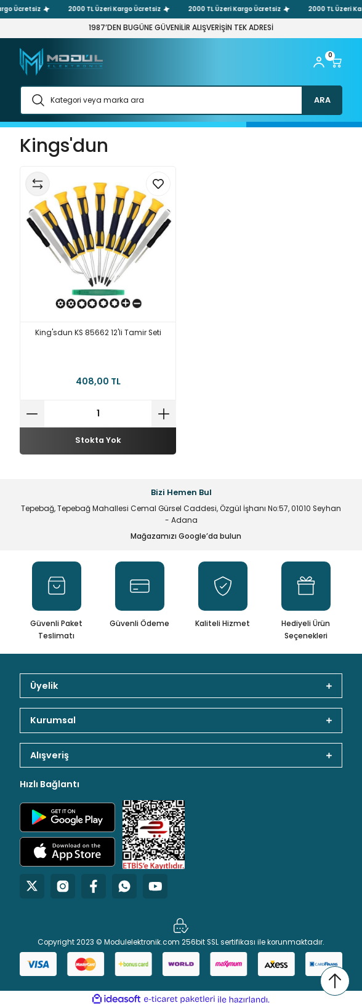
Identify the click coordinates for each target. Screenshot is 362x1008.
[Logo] (61, 62)
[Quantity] (98, 413)
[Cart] (336, 62)
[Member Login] (319, 62)
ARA (322, 100)
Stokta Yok (98, 440)
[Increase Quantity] (163, 413)
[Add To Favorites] (158, 184)
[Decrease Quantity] (32, 413)
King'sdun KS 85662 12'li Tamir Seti (98, 333)
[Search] (181, 100)
